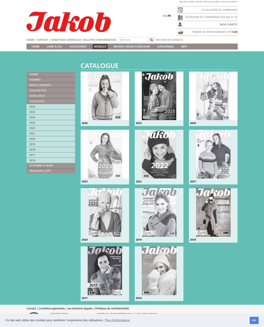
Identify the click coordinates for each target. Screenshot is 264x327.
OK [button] (254, 320)
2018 (32, 149)
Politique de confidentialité (112, 308)
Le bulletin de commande (220, 9)
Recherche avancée (169, 40)
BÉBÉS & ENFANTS (40, 85)
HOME (35, 46)
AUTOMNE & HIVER (41, 165)
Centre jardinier (229, 1)
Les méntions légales (79, 308)
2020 (32, 139)
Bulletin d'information (99, 40)
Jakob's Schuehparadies (207, 1)
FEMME (33, 74)
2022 (32, 128)
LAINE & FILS (54, 46)
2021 (32, 133)
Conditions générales (65, 40)
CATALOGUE (36, 101)
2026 (32, 106)
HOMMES (35, 79)
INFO (184, 46)
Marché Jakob (186, 1)
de (164, 15)
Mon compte (229, 24)
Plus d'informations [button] (117, 320)
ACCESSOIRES (78, 46)
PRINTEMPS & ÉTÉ (40, 171)
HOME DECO (37, 96)
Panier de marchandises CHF (215, 32)
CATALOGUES (165, 46)
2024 (32, 117)
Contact (42, 40)
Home (30, 40)
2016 (32, 160)
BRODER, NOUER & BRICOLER (132, 46)
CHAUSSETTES (37, 90)
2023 (32, 122)
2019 (32, 144)
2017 (32, 155)
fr (169, 15)
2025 (32, 112)
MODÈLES (100, 46)
